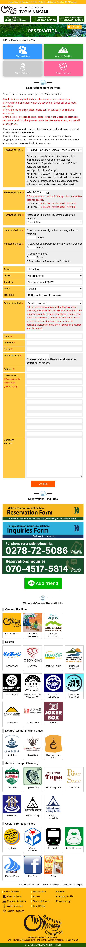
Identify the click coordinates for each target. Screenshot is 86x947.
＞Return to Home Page (29, 885)
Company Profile (64, 896)
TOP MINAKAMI (33, 10)
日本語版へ (76, 27)
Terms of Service (41, 901)
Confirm (42, 483)
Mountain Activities (16, 901)
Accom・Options (15, 911)
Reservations (39, 891)
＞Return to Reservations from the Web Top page (62, 885)
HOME (5, 40)
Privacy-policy (63, 901)
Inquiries (60, 891)
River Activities (14, 896)
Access (36, 896)
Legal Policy (39, 906)
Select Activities (12, 891)
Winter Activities (15, 906)
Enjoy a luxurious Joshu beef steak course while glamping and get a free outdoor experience (51, 158)
